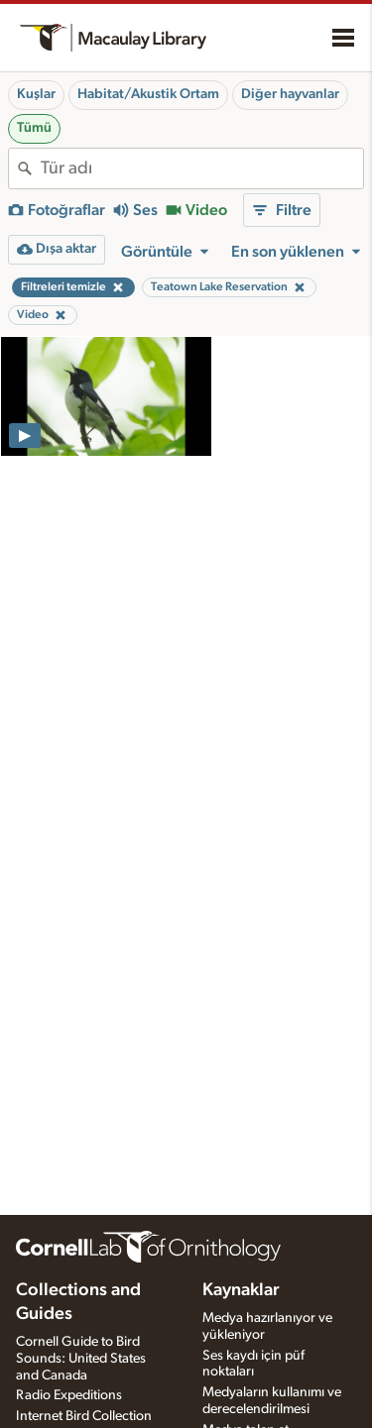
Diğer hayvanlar (290, 94)
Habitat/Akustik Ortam (148, 94)
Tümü (34, 128)
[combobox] (202, 168)
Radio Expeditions (69, 1395)
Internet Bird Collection (84, 1416)
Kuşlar (36, 94)
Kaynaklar (241, 1290)
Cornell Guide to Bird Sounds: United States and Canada (81, 1358)
